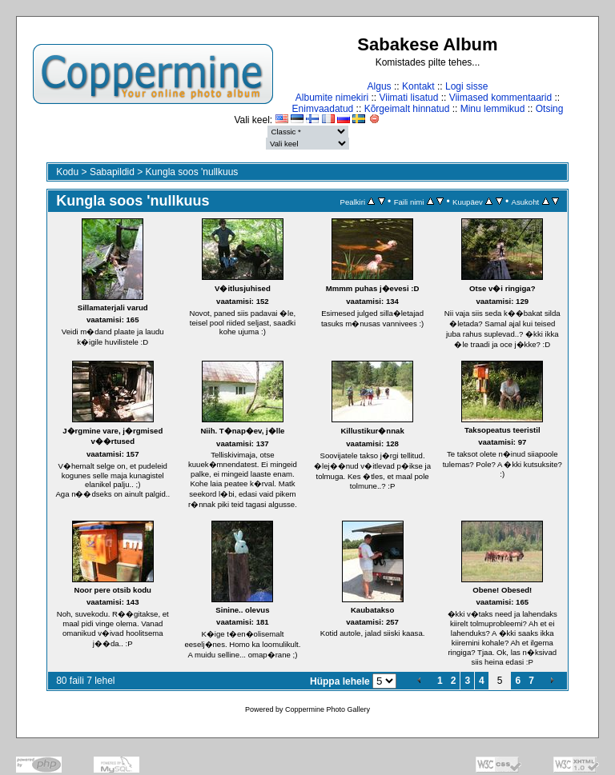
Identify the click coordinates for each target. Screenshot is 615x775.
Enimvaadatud (323, 108)
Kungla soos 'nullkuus (192, 172)
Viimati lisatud (409, 97)
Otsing (550, 108)
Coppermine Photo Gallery (327, 709)
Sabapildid (112, 172)
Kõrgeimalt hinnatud (407, 108)
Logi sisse (466, 86)
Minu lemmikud (492, 108)
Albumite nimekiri (331, 97)
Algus (380, 86)
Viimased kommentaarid (501, 97)
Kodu (67, 172)
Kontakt (418, 86)
